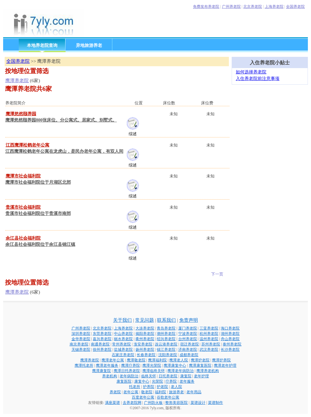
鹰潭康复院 (101, 371)
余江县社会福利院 (23, 238)
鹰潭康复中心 (175, 365)
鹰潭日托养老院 (127, 371)
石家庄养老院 (123, 355)
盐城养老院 (123, 349)
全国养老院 (295, 6)
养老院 (115, 392)
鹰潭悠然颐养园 (21, 114)
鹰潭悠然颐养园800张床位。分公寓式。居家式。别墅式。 (61, 120)
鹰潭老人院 (178, 360)
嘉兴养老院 (102, 339)
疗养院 (171, 381)
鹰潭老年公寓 (112, 360)
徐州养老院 (102, 349)
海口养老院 (230, 328)
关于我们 (122, 320)
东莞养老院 (102, 333)
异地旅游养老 (89, 45)
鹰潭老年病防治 (180, 371)
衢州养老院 (145, 339)
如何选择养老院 (251, 72)
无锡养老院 (81, 349)
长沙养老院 (230, 349)
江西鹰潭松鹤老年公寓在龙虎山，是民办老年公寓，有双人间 (64, 151)
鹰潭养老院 (17, 80)
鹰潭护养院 (221, 360)
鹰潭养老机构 (207, 371)
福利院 (160, 392)
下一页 (217, 274)
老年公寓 (130, 392)
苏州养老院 (210, 344)
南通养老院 (100, 344)
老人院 (176, 387)
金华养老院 (81, 339)
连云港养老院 (166, 344)
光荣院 (157, 381)
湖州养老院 (230, 333)
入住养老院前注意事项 (257, 78)
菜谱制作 (215, 402)
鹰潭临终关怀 (153, 371)
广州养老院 (231, 6)
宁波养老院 (187, 333)
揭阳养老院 (145, 333)
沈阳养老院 (167, 355)
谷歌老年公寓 (168, 397)
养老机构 (109, 376)
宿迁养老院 (189, 344)
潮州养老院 (166, 333)
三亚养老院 (209, 328)
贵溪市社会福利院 (23, 207)
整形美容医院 (176, 402)
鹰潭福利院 (157, 360)
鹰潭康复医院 (200, 365)
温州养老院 (209, 339)
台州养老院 (187, 339)
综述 (133, 134)
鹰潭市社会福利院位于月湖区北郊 (38, 182)
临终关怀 (148, 376)
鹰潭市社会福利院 (23, 176)
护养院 (148, 387)
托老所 (134, 387)
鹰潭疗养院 (130, 365)
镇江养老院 (166, 349)
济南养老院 (187, 349)
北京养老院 (252, 6)
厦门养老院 (187, 328)
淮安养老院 (143, 344)
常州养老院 (121, 344)
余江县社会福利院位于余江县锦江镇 (40, 244)
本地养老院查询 (42, 45)
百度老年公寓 (143, 397)
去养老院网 (132, 402)
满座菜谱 (112, 402)
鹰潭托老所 (84, 365)
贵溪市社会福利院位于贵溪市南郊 (38, 213)
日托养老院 (168, 376)
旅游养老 (176, 392)
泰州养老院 (232, 344)
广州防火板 (153, 402)
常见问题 (144, 320)
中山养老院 (123, 333)
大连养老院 (145, 328)
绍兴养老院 (166, 339)
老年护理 (201, 376)
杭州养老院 (209, 333)
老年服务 (187, 381)
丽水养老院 (123, 339)
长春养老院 (146, 355)
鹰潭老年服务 (107, 365)
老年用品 (193, 392)
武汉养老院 (209, 349)
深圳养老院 (81, 333)
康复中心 (141, 381)
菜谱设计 (197, 402)
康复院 (185, 376)
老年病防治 (129, 376)
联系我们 (166, 320)
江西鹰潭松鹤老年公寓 (27, 145)
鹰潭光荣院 (151, 365)
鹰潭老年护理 (225, 365)
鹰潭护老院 (200, 360)
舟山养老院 (230, 339)
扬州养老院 (145, 349)
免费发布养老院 (206, 6)
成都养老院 (189, 355)
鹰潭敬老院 (136, 360)
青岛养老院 (166, 328)
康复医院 (123, 381)
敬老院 (146, 392)
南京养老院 (79, 344)
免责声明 (188, 320)
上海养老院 (274, 6)
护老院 (162, 387)
